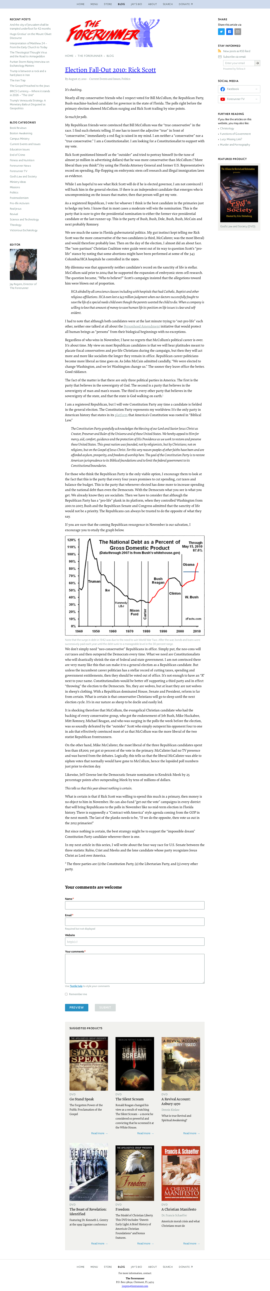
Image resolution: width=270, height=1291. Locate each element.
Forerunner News (20, 166)
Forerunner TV (19, 171)
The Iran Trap (18, 80)
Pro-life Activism (19, 203)
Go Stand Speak (82, 1098)
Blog (121, 4)
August (73, 79)
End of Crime (17, 155)
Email (68, 915)
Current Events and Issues (104, 79)
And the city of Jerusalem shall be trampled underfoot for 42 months (30, 27)
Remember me (78, 994)
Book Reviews (18, 128)
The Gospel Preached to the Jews (30, 86)
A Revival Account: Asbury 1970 (176, 1101)
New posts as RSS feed (236, 51)
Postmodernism (19, 198)
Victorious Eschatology (23, 230)
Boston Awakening (21, 133)
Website (70, 935)
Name (68, 899)
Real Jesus (16, 209)
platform (121, 415)
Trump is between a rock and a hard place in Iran (28, 73)
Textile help (76, 986)
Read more (97, 1133)
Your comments (74, 951)
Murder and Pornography (235, 145)
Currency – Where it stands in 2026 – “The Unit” (30, 93)
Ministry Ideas (18, 182)
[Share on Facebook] (229, 31)
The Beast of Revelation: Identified (88, 1211)
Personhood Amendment (142, 326)
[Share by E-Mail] (237, 31)
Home (81, 4)
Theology (15, 225)
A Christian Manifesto (179, 1209)
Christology (227, 128)
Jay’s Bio (136, 4)
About (152, 4)
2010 (83, 79)
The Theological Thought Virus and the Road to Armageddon (28, 54)
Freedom (123, 1209)
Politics (125, 79)
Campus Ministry (19, 139)
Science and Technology (24, 219)
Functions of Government (235, 134)
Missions (15, 187)
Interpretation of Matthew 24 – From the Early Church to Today (29, 45)
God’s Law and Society (23, 176)
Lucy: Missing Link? (231, 139)
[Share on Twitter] (221, 31)
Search (168, 4)
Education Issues (20, 149)
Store (108, 4)
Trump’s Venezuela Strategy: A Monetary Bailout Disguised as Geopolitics (28, 104)
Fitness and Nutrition (22, 160)
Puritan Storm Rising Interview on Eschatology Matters (30, 64)
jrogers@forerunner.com (135, 1286)
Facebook (233, 89)
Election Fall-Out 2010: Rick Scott (110, 69)
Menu (94, 4)
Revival (14, 214)
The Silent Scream (130, 1098)
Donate (184, 1267)
